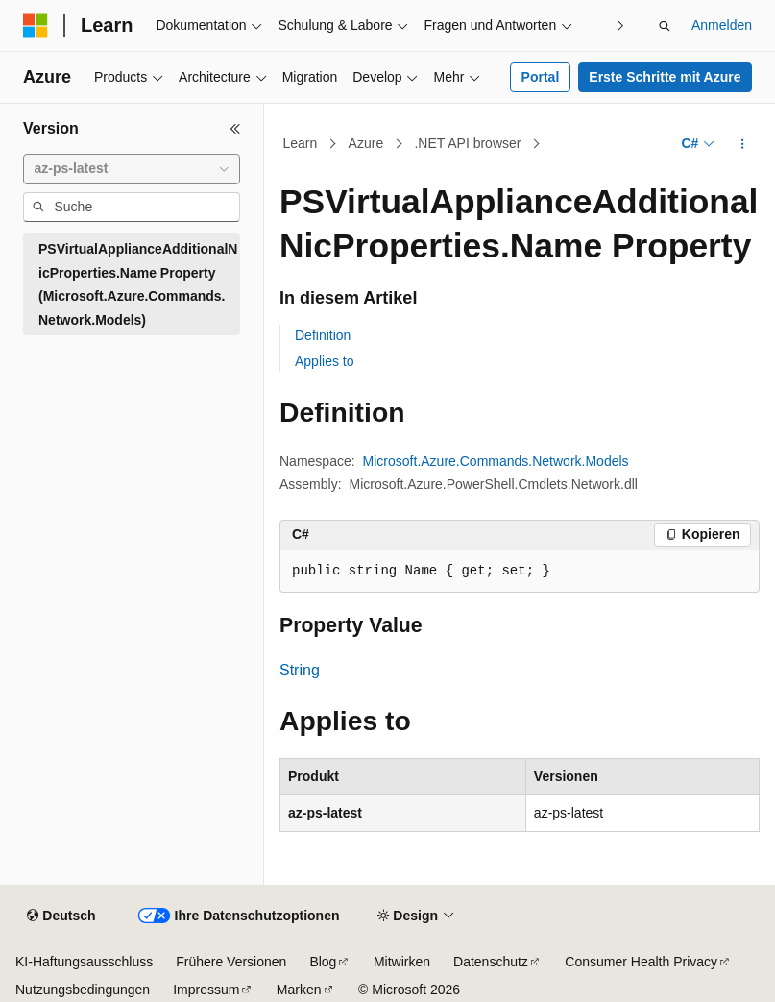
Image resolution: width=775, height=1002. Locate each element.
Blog (322, 961)
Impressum (206, 989)
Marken (299, 989)
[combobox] (131, 169)
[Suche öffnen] (664, 26)
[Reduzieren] (235, 128)
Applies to (324, 361)
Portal (540, 77)
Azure (366, 143)
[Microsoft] (35, 25)
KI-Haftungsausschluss (84, 961)
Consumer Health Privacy (641, 961)
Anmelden (721, 25)
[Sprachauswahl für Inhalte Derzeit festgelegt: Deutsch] (61, 916)
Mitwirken (402, 961)
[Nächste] (621, 25)
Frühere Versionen (231, 961)
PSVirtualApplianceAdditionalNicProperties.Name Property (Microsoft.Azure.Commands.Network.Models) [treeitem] (137, 284)
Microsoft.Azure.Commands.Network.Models (496, 461)
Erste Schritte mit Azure (664, 77)
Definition (323, 335)
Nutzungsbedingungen (82, 989)
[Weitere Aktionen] (743, 144)
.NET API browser (467, 143)
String (299, 670)
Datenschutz (490, 961)
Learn (300, 143)
